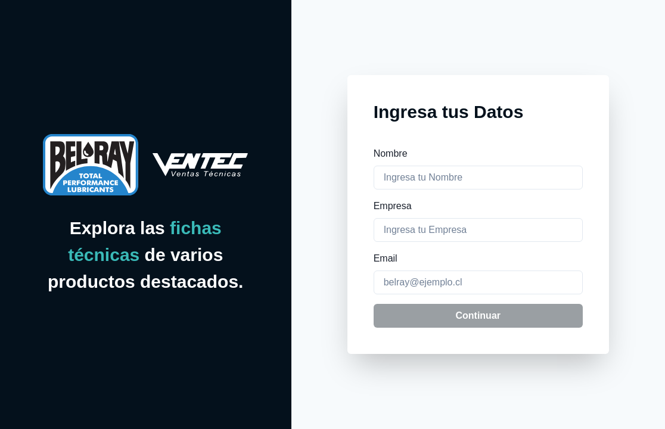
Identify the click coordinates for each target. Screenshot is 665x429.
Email (385, 258)
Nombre (391, 153)
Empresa (393, 206)
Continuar (478, 315)
